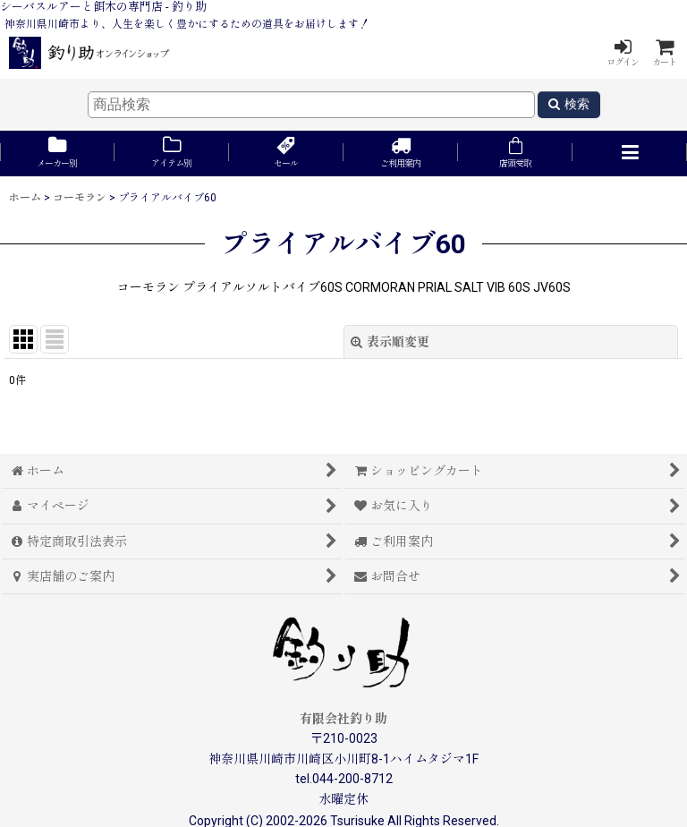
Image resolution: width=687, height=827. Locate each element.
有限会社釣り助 (343, 719)
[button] (629, 153)
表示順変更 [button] (390, 342)
